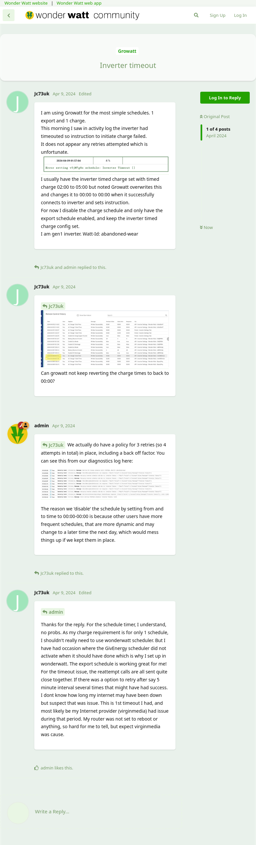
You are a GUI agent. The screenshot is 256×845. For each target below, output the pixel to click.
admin (56, 612)
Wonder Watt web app (79, 3)
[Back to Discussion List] (9, 15)
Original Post (215, 116)
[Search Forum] (196, 15)
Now (206, 227)
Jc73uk (56, 306)
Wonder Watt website (26, 3)
